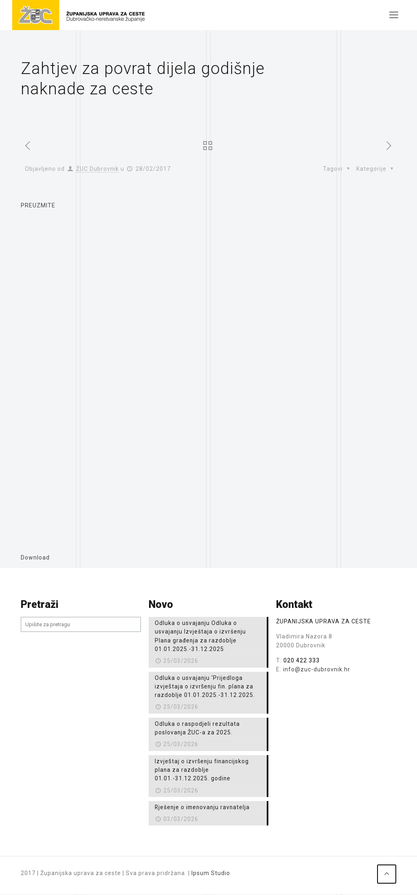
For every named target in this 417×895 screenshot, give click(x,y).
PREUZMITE (38, 205)
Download (35, 557)
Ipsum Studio (210, 876)
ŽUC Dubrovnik (97, 168)
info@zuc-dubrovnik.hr (316, 669)
